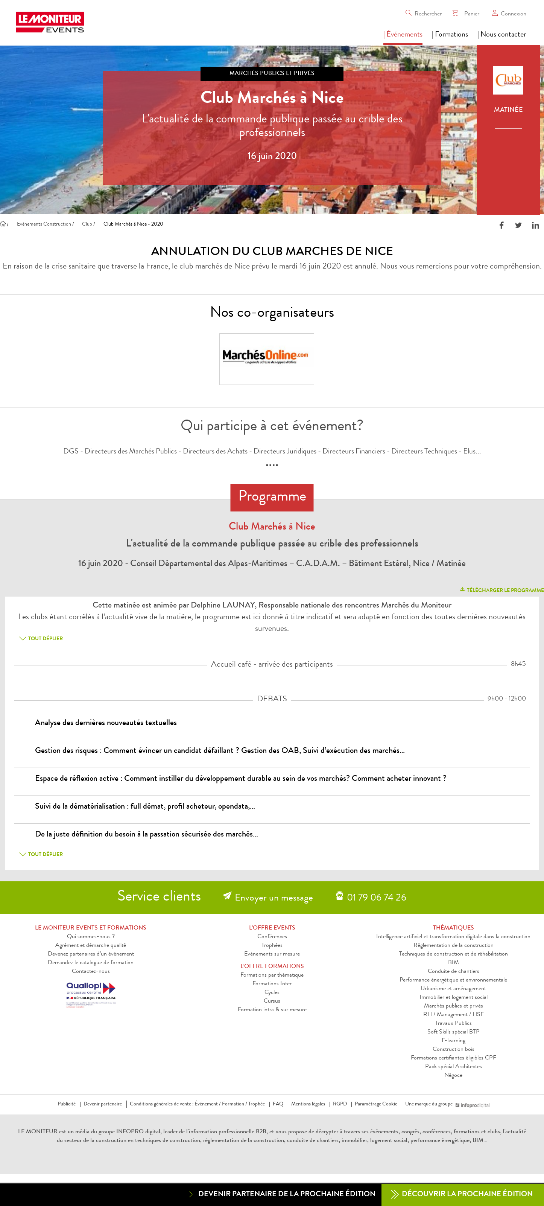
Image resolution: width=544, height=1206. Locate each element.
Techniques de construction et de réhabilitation (453, 954)
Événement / (208, 1104)
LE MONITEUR (38, 1132)
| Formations (450, 35)
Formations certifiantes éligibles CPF (453, 1058)
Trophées (272, 946)
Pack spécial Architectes (453, 1067)
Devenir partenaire (103, 1104)
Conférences (272, 937)
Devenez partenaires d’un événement (91, 954)
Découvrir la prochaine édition (462, 1195)
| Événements (402, 35)
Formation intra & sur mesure (272, 1010)
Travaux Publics (453, 1024)
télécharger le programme (501, 590)
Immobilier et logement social (453, 998)
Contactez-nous (91, 972)
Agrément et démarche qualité (90, 946)
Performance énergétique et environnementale (453, 980)
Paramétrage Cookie (376, 1104)
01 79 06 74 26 (376, 899)
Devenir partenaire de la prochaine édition (281, 1194)
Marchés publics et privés (453, 1006)
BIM (453, 963)
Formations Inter (272, 984)
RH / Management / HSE (453, 1015)
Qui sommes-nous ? (91, 937)
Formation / (234, 1104)
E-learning (453, 1041)
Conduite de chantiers (453, 972)
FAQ (278, 1104)
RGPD (340, 1104)
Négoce (453, 1076)
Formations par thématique (272, 975)
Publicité (67, 1104)
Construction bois (453, 1050)
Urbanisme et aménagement (453, 989)
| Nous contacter (501, 35)
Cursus (272, 1001)
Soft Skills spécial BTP (453, 1032)
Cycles (272, 993)
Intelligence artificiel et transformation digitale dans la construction (453, 937)
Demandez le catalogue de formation (91, 963)
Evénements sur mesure (272, 954)
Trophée (256, 1104)
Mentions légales (308, 1104)
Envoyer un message (274, 899)
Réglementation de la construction (453, 946)
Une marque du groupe (430, 1104)
